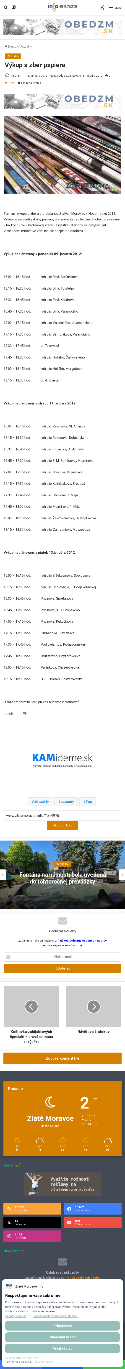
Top (89, 801)
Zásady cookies (15, 1316)
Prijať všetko (63, 1348)
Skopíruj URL (62, 825)
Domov (11, 46)
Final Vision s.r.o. (42, 1361)
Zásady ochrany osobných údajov (55, 1316)
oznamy (67, 801)
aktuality (41, 801)
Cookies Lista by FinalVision (22, 1357)
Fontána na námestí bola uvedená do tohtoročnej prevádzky (62, 878)
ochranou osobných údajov (80, 1277)
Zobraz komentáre (62, 1058)
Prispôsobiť (62, 1326)
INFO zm (16, 75)
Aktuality (26, 46)
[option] (62, 875)
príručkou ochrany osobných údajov (80, 940)
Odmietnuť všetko (62, 1337)
